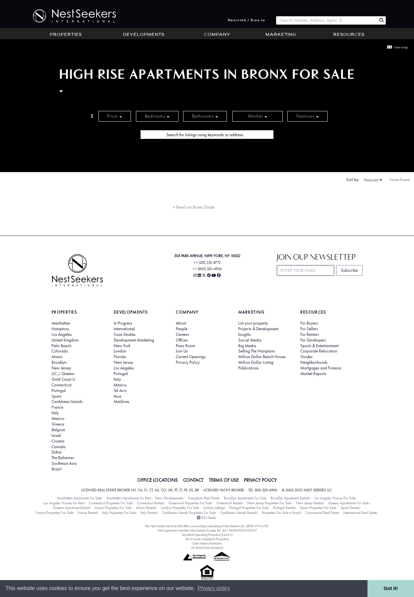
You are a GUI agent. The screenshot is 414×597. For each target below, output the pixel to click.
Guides (306, 356)
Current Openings (191, 356)
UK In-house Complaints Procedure (207, 539)
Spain (56, 396)
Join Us (182, 351)
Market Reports (313, 373)
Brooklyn (59, 362)
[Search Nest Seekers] (381, 20)
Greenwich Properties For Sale (190, 503)
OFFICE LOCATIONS (157, 480)
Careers (182, 334)
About (181, 323)
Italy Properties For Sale (119, 512)
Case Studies (125, 334)
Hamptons (60, 329)
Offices (182, 340)
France (57, 407)
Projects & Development (258, 329)
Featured (373, 180)
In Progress (123, 323)
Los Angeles (62, 334)
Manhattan (61, 323)
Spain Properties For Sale (318, 507)
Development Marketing (134, 340)
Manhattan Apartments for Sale (79, 498)
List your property (253, 323)
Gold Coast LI (63, 379)
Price (114, 116)
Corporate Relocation (318, 351)
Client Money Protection (207, 543)
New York (122, 345)
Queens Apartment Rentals (71, 507)
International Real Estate (360, 512)
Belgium (58, 430)
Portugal (59, 390)
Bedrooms (157, 116)
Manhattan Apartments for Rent (128, 498)
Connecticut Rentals (150, 503)
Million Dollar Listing (255, 362)
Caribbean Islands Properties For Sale (189, 512)
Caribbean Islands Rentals (238, 512)
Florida (120, 356)
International (124, 329)
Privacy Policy (188, 362)
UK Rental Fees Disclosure (207, 548)
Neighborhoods (314, 362)
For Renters (309, 334)
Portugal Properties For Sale (248, 507)
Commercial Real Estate (322, 512)
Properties (66, 35)
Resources (348, 35)
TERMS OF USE (224, 480)
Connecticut (61, 385)
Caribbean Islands (67, 401)
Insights (244, 334)
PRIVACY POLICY (260, 480)
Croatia (58, 441)
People (181, 329)
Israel (56, 435)
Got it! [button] (391, 588)
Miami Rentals (146, 507)
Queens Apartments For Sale (348, 503)
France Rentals (87, 512)
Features (307, 116)
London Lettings (214, 507)
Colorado (60, 351)
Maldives (122, 401)
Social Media (249, 340)
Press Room (185, 345)
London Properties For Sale (180, 507)
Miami (57, 356)
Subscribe (349, 270)
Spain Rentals (350, 507)
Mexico (58, 418)
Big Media (247, 345)
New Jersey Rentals (310, 503)
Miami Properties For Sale (113, 507)
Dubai (57, 452)
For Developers (313, 340)
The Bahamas (63, 457)
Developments (143, 35)
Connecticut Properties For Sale (111, 503)
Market (257, 116)
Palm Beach (61, 345)
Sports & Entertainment (319, 345)
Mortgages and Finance (320, 368)
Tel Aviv (120, 390)
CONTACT (193, 480)
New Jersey (61, 368)
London (120, 351)
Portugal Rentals (284, 507)
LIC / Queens (63, 373)
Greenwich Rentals (229, 503)
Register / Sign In (246, 20)
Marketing (280, 35)
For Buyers (309, 323)
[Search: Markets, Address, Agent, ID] (326, 20)
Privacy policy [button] (214, 588)
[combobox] (326, 20)
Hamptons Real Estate (203, 498)
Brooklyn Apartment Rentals (290, 498)
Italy (55, 413)
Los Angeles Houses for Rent (64, 503)
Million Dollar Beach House (261, 356)
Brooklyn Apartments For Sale (245, 498)
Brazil (56, 469)
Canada (58, 446)
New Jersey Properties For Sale (269, 503)
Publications (248, 368)
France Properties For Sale (54, 512)
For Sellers (309, 329)
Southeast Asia (64, 463)
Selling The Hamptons (256, 351)
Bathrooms (205, 116)
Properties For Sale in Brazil (281, 512)
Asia (117, 396)
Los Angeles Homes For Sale (335, 498)
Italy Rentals (149, 512)
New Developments (169, 498)
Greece (58, 424)
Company (217, 35)
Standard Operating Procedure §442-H (207, 535)
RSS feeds (206, 517)
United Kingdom (65, 340)
